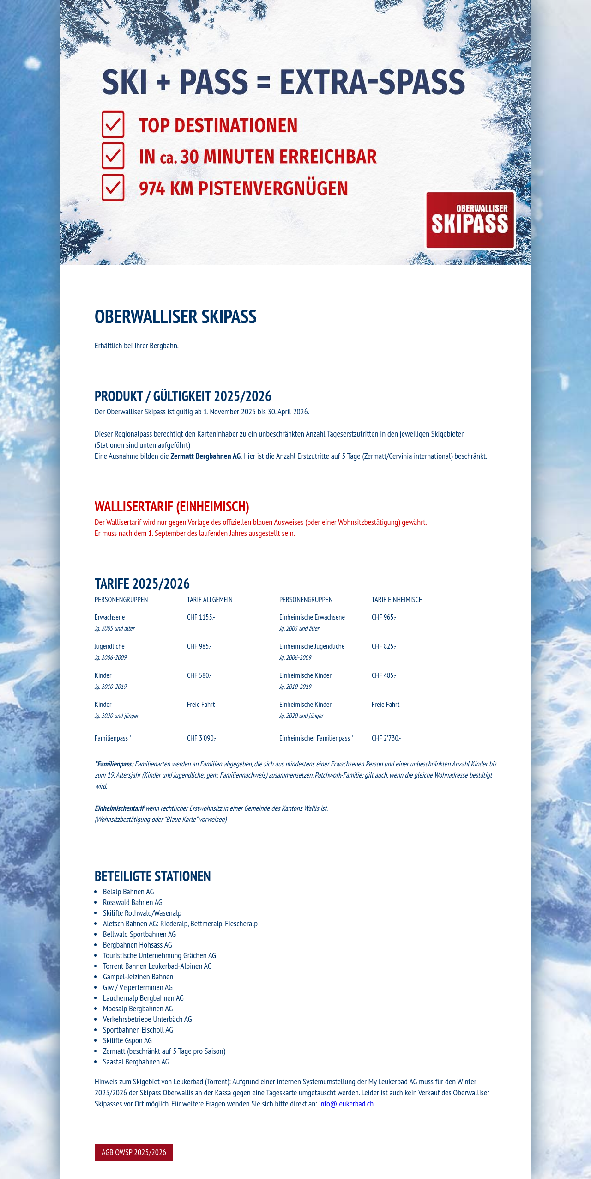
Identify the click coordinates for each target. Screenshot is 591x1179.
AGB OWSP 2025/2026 (134, 1152)
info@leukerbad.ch (346, 1103)
